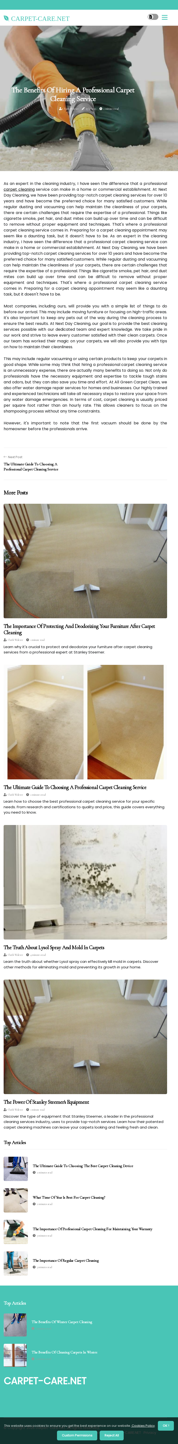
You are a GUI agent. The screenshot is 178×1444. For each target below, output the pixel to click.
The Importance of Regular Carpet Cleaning (66, 1260)
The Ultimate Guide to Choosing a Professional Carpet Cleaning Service (75, 787)
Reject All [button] (112, 1435)
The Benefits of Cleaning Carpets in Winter (64, 1352)
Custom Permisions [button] (77, 1435)
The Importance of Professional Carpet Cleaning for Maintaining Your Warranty (92, 1229)
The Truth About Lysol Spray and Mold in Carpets (54, 947)
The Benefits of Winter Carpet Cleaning (62, 1322)
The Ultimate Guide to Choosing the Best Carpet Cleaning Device (83, 1165)
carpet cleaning (19, 189)
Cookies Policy (143, 1425)
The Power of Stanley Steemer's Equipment (46, 1102)
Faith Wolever (71, 108)
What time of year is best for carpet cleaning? (69, 1197)
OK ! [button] (166, 1425)
